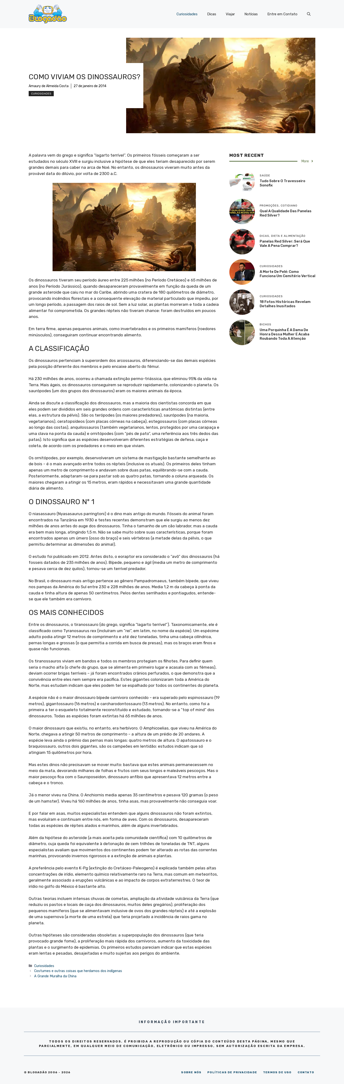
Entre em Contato (282, 14)
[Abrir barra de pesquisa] (308, 14)
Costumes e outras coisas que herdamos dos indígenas (78, 971)
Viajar (230, 14)
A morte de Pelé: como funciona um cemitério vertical (287, 274)
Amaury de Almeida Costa (49, 86)
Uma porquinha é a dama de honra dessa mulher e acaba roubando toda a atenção (284, 334)
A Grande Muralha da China (55, 976)
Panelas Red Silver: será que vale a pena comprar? (285, 243)
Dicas (211, 14)
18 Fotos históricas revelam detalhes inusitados (285, 304)
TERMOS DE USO (277, 1072)
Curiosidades (187, 14)
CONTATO (306, 1072)
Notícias (251, 14)
